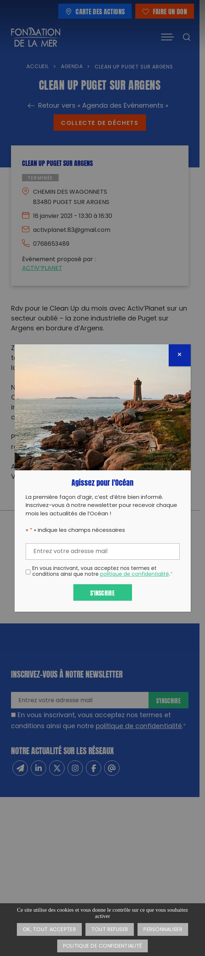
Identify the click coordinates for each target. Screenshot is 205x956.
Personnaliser (162, 930)
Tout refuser (109, 930)
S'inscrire (102, 592)
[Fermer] (180, 355)
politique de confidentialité (134, 574)
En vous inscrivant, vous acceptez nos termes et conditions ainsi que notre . (102, 572)
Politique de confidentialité (102, 946)
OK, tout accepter (49, 930)
